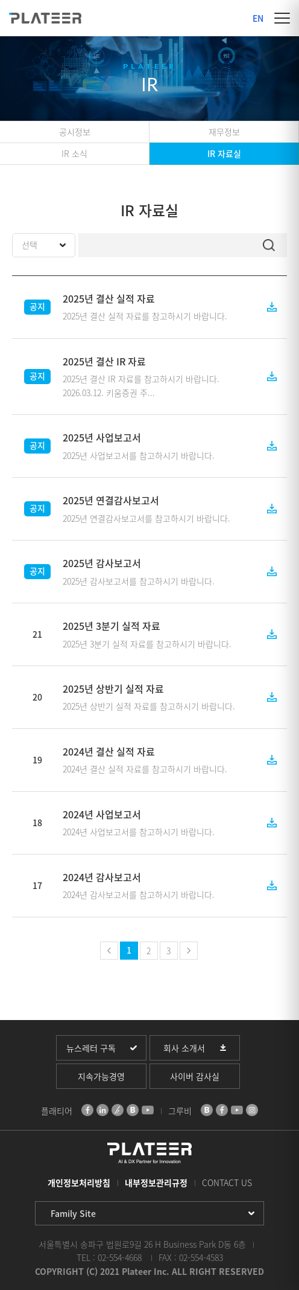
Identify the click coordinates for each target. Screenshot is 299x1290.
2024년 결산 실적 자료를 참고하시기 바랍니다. (145, 769)
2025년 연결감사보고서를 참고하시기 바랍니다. (146, 518)
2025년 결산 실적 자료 (109, 298)
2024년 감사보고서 (102, 877)
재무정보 (224, 132)
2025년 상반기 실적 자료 (113, 688)
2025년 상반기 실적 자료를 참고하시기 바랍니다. (149, 706)
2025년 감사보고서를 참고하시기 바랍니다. (139, 581)
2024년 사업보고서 (102, 814)
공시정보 (74, 132)
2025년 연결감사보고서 (111, 500)
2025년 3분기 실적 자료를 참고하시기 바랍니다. (147, 644)
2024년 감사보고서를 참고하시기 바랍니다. (139, 894)
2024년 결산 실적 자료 (109, 751)
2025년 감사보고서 (102, 563)
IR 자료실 (224, 153)
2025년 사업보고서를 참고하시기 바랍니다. (139, 455)
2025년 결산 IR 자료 (104, 361)
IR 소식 (74, 153)
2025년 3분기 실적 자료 (111, 625)
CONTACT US (227, 1182)
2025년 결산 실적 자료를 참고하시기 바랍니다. (145, 316)
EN (258, 18)
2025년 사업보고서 (102, 437)
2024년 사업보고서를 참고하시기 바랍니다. (139, 832)
